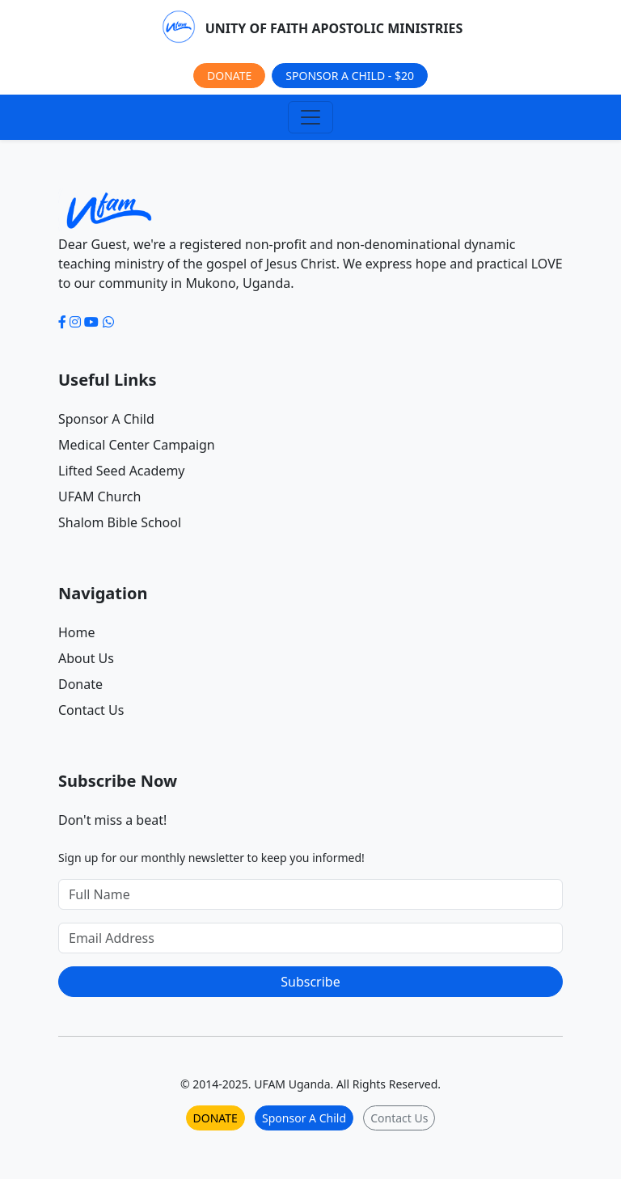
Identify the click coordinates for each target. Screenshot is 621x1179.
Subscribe (310, 982)
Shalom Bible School (119, 522)
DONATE (229, 75)
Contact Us (91, 710)
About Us (86, 658)
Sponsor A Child (106, 419)
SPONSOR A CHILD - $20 (349, 75)
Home (76, 632)
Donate (80, 684)
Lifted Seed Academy (121, 471)
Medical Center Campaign (136, 445)
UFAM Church (99, 496)
